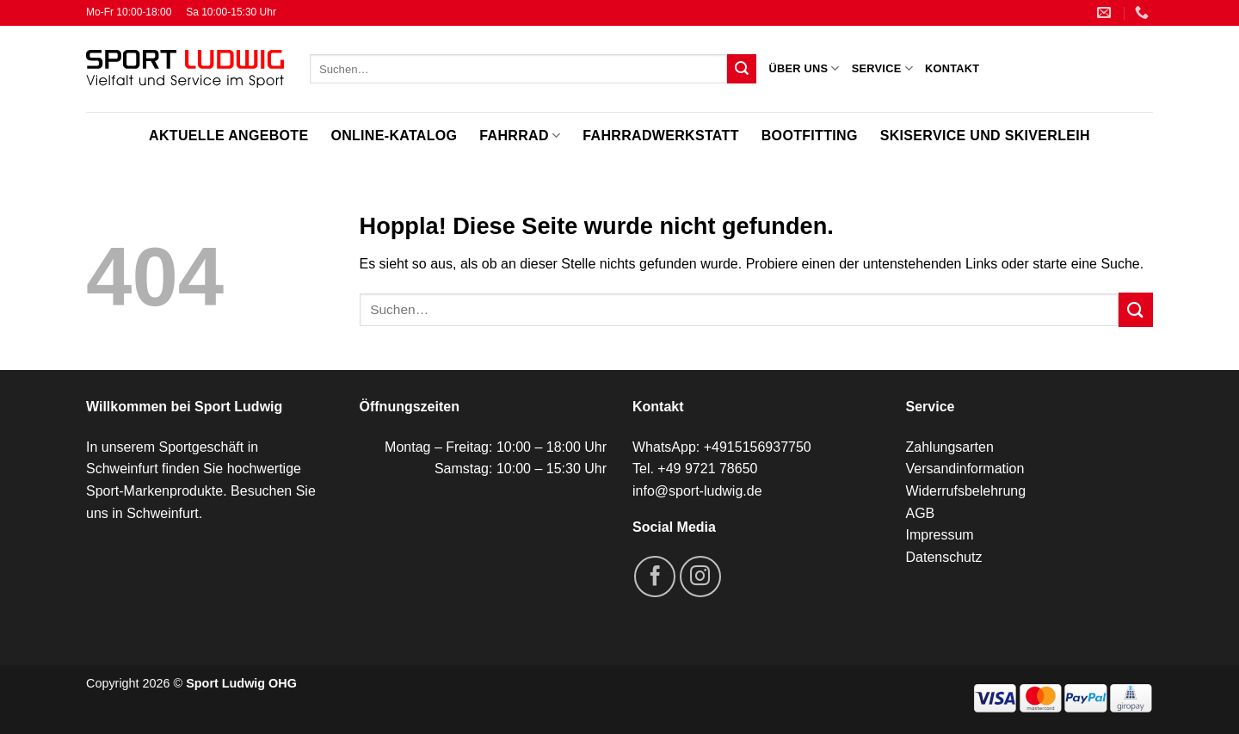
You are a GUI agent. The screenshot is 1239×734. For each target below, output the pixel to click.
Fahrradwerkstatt (660, 135)
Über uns (803, 68)
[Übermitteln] (741, 68)
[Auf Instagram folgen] (700, 576)
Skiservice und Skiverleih (985, 135)
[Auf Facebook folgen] (654, 576)
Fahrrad (519, 135)
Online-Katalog (393, 135)
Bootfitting (809, 135)
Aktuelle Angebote (228, 135)
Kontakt (952, 68)
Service (882, 68)
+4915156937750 (757, 447)
